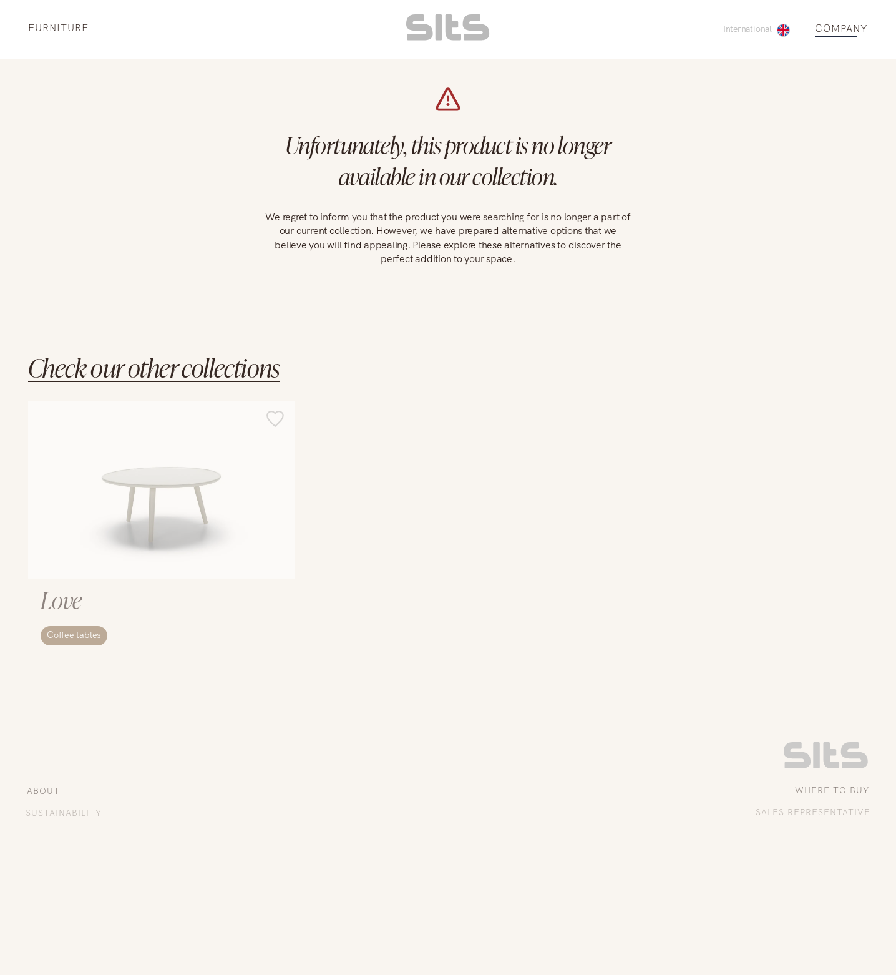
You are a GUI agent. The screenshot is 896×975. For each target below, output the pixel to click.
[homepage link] (447, 37)
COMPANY (841, 29)
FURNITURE (58, 28)
